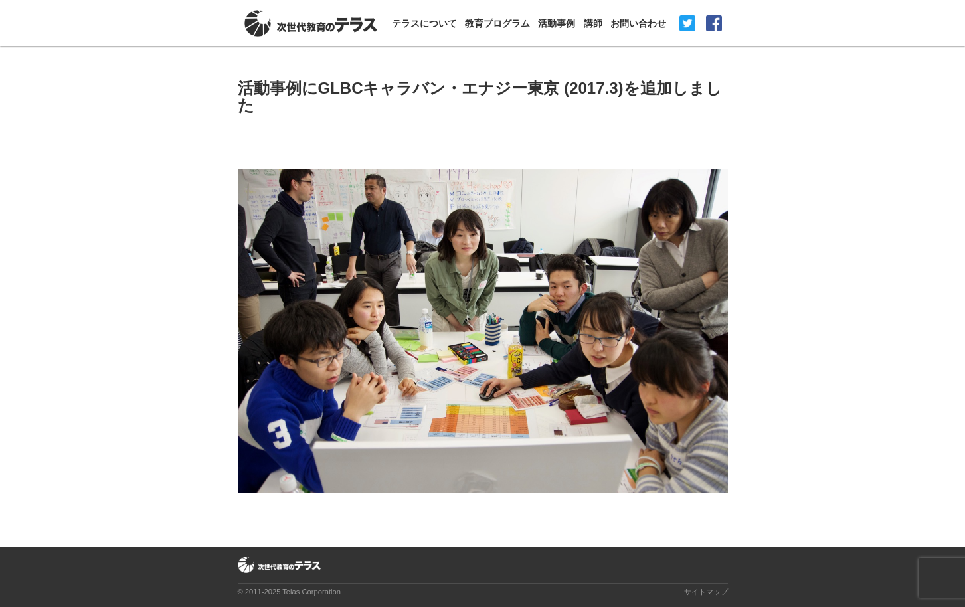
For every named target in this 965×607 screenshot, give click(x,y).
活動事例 (556, 23)
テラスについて (424, 23)
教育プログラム (497, 23)
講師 (593, 23)
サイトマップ (706, 592)
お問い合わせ (638, 23)
